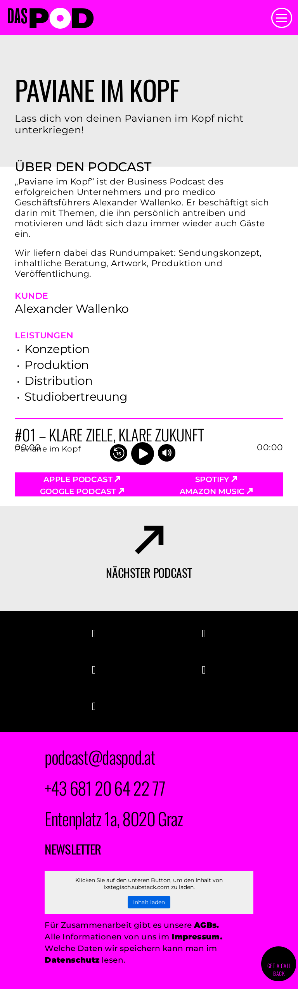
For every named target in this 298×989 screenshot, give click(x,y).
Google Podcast (82, 491)
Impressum (196, 936)
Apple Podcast (81, 479)
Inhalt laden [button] (149, 902)
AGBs (205, 925)
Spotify (216, 479)
